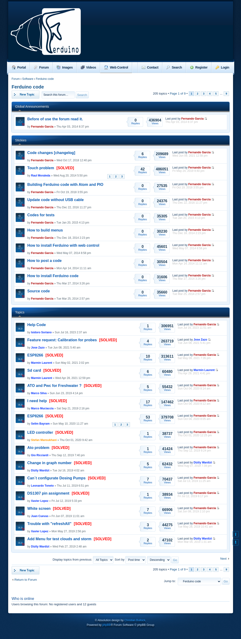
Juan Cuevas (39, 516)
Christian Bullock (134, 620)
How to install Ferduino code (53, 276)
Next (223, 558)
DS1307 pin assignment (48, 493)
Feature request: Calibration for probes (62, 340)
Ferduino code (45, 79)
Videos (88, 67)
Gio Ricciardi (39, 455)
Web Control (116, 67)
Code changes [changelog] (51, 153)
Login (222, 67)
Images (65, 67)
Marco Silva (39, 393)
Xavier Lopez (39, 501)
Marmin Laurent (41, 362)
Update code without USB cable (55, 200)
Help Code (36, 325)
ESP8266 (35, 355)
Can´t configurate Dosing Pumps (56, 478)
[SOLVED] (65, 168)
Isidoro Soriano (41, 332)
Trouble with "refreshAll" (49, 524)
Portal (19, 67)
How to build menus (45, 230)
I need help (37, 401)
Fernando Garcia (42, 126)
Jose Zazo (38, 347)
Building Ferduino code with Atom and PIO (65, 185)
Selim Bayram (40, 423)
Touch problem (40, 168)
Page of (177, 93)
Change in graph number (49, 463)
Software (27, 79)
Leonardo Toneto (42, 485)
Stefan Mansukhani (44, 440)
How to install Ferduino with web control (63, 245)
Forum (41, 67)
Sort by (130, 559)
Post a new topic (25, 95)
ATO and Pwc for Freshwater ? (54, 386)
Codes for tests (41, 215)
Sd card (34, 370)
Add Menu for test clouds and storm (59, 539)
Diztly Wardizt (40, 470)
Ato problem (38, 448)
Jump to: (170, 581)
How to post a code (44, 261)
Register (199, 67)
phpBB (106, 625)
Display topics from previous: (83, 559)
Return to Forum (26, 579)
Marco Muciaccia (42, 408)
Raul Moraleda (40, 175)
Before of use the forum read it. (55, 119)
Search (174, 67)
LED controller (40, 432)
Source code (38, 291)
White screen (39, 508)
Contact (150, 67)
